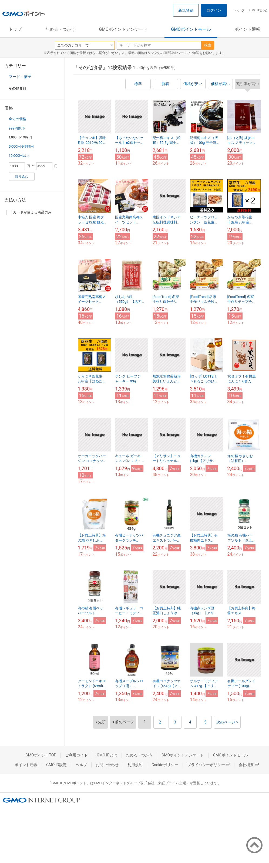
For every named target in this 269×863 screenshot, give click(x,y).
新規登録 (185, 10)
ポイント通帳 (247, 29)
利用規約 (135, 765)
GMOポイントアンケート (123, 29)
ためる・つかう (60, 29)
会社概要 (249, 765)
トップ (15, 29)
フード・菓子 (20, 76)
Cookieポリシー (165, 765)
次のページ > (227, 722)
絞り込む (21, 176)
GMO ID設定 (258, 10)
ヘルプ (240, 10)
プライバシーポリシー (208, 765)
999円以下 (17, 128)
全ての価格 (17, 119)
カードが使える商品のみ (29, 212)
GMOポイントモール (191, 29)
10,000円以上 (19, 156)
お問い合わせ (107, 765)
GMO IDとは (107, 755)
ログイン (213, 10)
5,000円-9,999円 (21, 146)
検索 (207, 45)
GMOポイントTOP (40, 755)
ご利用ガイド (76, 755)
